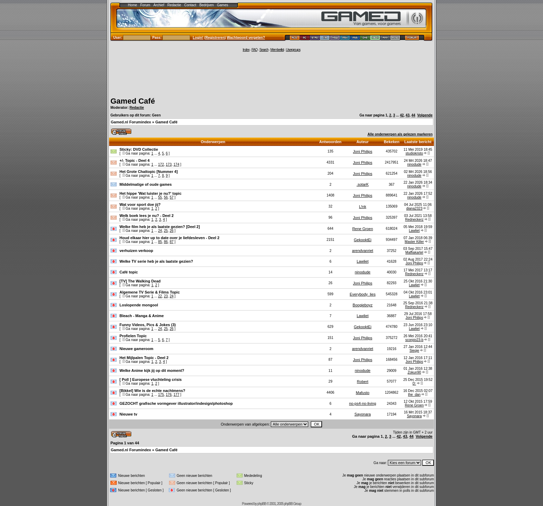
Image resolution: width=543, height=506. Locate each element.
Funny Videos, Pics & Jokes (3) (147, 325)
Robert (362, 382)
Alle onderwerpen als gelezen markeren (400, 134)
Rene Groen (362, 229)
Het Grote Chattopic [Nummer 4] (148, 171)
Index (246, 50)
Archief (158, 5)
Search (263, 50)
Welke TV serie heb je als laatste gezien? (156, 261)
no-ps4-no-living (362, 403)
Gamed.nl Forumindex (131, 122)
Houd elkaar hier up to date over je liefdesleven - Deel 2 (169, 238)
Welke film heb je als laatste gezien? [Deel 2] (159, 227)
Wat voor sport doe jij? (140, 204)
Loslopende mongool (138, 305)
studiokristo (414, 153)
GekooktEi (363, 240)
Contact (190, 5)
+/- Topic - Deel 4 (134, 160)
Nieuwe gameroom (136, 349)
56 (166, 197)
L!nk (362, 206)
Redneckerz (414, 219)
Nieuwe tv (128, 414)
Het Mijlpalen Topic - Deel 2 (144, 358)
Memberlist (277, 50)
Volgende (425, 115)
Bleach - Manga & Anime (141, 316)
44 (413, 115)
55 (160, 197)
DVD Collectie (145, 149)
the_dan (414, 394)
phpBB (261, 504)
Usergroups (293, 50)
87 (171, 242)
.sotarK (363, 184)
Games (222, 5)
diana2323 (414, 208)
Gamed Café (132, 101)
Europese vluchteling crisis (157, 379)
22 (160, 296)
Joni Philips (362, 151)
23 (166, 296)
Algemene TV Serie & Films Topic (149, 292)
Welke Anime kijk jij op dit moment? (151, 370)
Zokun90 (414, 372)
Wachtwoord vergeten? (246, 38)
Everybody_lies (363, 294)
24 (160, 231)
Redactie (174, 5)
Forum (145, 5)
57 (171, 197)
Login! (198, 38)
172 (161, 164)
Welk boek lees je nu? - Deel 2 (146, 215)
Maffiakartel (415, 252)
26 (171, 231)
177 (176, 394)
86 (166, 242)
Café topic (128, 272)
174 (176, 164)
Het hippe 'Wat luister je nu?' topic (150, 193)
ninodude (414, 164)
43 (407, 115)
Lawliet (414, 231)
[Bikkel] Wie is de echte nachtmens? (152, 391)
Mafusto (363, 393)
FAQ (254, 50)
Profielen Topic (133, 336)
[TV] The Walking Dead (140, 281)
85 (160, 242)
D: (414, 383)
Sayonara (363, 414)
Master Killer (414, 242)
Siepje (414, 350)
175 (161, 394)
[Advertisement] (271, 73)
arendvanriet (362, 250)
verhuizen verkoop (136, 250)
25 (166, 231)
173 (169, 164)
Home (132, 5)
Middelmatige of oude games (145, 184)
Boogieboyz (363, 305)
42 (402, 115)
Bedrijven (206, 5)
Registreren (215, 38)
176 (169, 394)
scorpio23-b (414, 340)
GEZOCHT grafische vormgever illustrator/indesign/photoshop (176, 403)
